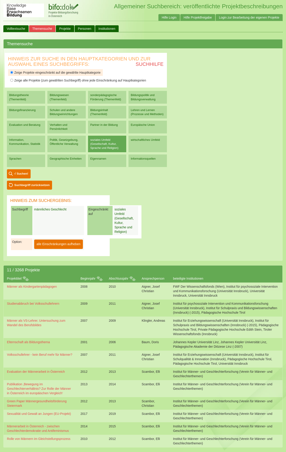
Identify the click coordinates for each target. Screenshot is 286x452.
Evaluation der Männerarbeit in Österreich (36, 371)
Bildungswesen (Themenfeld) (59, 97)
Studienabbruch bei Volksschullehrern (33, 303)
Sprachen (15, 158)
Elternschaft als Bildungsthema (28, 342)
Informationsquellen (143, 158)
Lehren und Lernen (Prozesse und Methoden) (147, 112)
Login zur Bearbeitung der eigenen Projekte (249, 17)
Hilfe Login (169, 17)
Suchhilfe (150, 64)
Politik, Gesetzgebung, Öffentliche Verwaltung (64, 142)
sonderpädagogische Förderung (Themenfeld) (105, 97)
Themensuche (42, 28)
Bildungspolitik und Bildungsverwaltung (143, 97)
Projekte (65, 28)
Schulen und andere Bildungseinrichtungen (64, 112)
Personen (84, 28)
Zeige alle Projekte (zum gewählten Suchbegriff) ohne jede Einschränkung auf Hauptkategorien (78, 80)
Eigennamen (98, 158)
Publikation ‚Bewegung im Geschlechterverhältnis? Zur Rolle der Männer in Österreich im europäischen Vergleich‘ (39, 388)
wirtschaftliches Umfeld (145, 139)
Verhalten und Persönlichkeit (58, 127)
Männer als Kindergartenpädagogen (32, 286)
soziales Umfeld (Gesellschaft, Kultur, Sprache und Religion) (104, 144)
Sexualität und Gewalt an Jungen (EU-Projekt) (39, 414)
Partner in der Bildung (104, 124)
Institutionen (107, 28)
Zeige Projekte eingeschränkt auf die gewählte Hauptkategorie (55, 72)
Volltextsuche (16, 28)
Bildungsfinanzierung (22, 110)
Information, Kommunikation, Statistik (24, 142)
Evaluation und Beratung (24, 124)
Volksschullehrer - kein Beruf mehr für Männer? (39, 354)
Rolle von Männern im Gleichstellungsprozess (38, 439)
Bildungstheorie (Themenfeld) (19, 97)
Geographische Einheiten (66, 158)
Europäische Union (143, 124)
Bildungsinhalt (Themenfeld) (99, 112)
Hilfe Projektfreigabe (198, 17)
